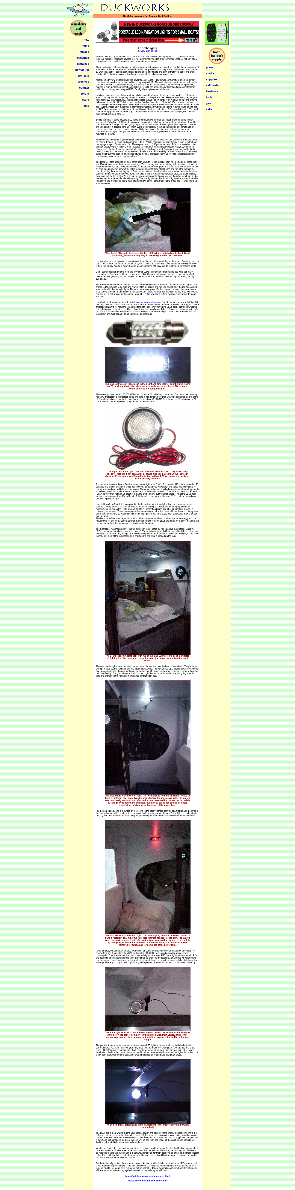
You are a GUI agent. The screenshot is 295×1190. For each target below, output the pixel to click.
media (210, 73)
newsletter (82, 69)
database (83, 63)
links (86, 105)
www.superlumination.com (148, 302)
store (85, 99)
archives (83, 81)
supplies (211, 79)
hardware (212, 91)
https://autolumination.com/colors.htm (147, 1181)
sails (209, 109)
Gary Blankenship (149, 51)
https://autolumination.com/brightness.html (147, 1176)
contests (83, 75)
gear (209, 103)
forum (85, 93)
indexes (84, 51)
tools (209, 97)
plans (209, 67)
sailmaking (213, 85)
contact (84, 87)
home (85, 45)
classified (82, 57)
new (86, 39)
